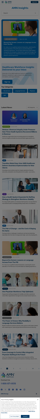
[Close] (37, 399)
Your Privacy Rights (14, 416)
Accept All (25, 416)
